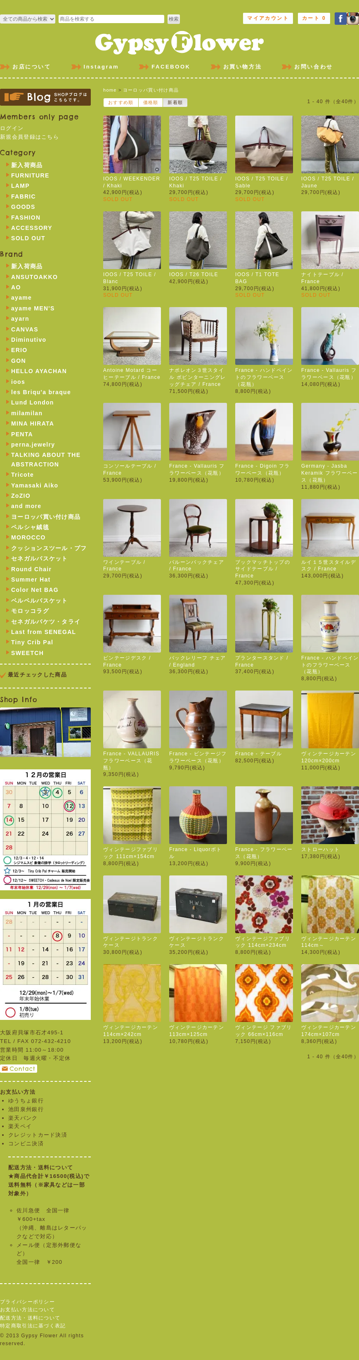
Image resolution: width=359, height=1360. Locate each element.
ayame (21, 297)
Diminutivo (28, 339)
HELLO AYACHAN (39, 371)
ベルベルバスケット (39, 600)
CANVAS (24, 329)
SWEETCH (27, 653)
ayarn (20, 318)
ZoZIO (21, 495)
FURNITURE (30, 175)
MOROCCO (28, 537)
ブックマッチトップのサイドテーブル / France (262, 569)
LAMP (20, 185)
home (110, 90)
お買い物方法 (242, 67)
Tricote (22, 474)
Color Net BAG (35, 590)
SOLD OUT (28, 238)
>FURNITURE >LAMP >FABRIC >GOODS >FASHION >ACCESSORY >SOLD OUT (27, 19)
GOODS (23, 206)
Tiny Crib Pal (32, 642)
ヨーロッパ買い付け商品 (151, 90)
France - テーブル (258, 754)
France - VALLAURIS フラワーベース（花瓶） (131, 761)
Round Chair (31, 569)
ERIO (19, 350)
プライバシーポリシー (27, 1302)
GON (18, 360)
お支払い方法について (27, 1310)
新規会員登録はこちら (29, 137)
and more (26, 506)
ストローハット (320, 849)
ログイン (12, 128)
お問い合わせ (313, 67)
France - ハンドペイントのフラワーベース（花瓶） (264, 377)
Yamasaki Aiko (34, 485)
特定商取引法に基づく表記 (33, 1326)
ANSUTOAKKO (34, 277)
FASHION (25, 217)
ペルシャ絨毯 (30, 527)
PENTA (22, 434)
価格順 (150, 102)
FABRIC (23, 196)
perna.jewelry (33, 444)
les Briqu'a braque (41, 392)
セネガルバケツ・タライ (45, 621)
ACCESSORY (31, 228)
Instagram (101, 67)
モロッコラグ (30, 611)
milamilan (27, 413)
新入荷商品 (27, 165)
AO (16, 287)
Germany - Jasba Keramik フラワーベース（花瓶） (329, 473)
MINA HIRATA (32, 423)
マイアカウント (268, 18)
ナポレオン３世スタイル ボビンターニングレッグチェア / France (197, 377)
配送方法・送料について (30, 1318)
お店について (31, 67)
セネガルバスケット (39, 558)
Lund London (32, 402)
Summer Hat (30, 579)
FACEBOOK (170, 67)
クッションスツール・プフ (49, 548)
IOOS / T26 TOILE (193, 274)
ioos (18, 381)
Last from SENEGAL (43, 632)
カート (314, 18)
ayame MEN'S (33, 308)
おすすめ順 (121, 102)
